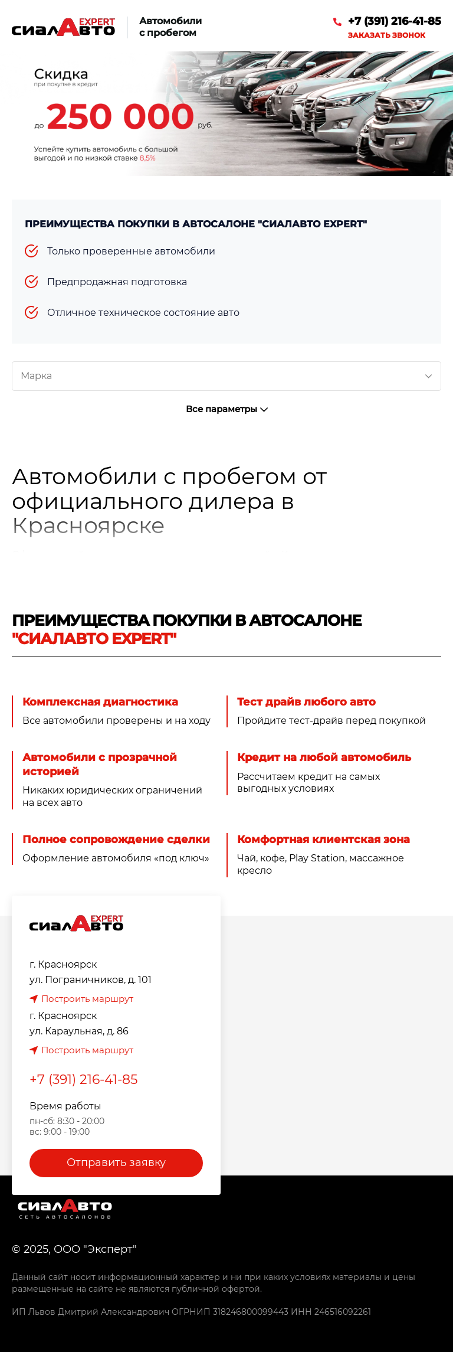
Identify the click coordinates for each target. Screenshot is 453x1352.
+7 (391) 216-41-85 (394, 21)
